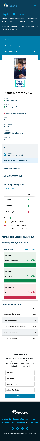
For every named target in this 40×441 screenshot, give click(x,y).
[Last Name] (20, 378)
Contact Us (6, 419)
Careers (33, 419)
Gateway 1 (10, 199)
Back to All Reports (12, 40)
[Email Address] (20, 384)
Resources (6, 422)
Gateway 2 (10, 205)
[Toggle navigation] (35, 5)
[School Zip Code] (20, 390)
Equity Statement (18, 422)
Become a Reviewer (20, 419)
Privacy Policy (32, 422)
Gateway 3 (10, 212)
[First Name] (20, 372)
